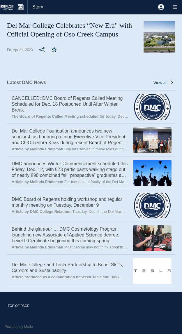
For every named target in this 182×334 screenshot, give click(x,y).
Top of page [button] (18, 305)
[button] (161, 7)
